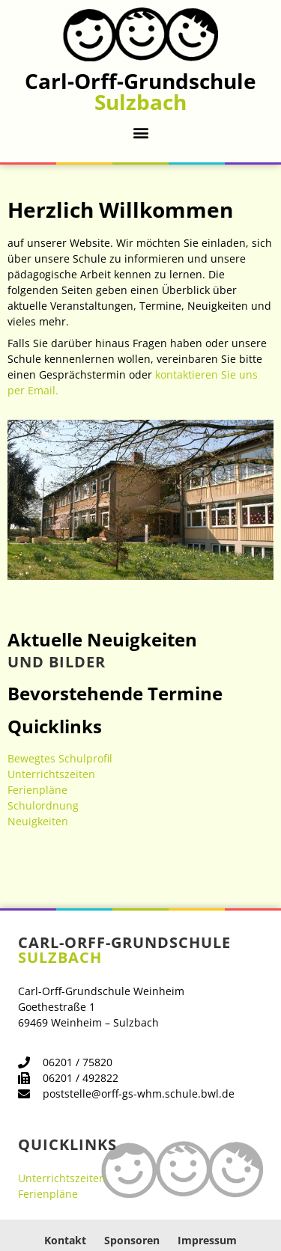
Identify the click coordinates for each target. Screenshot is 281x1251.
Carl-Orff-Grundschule (140, 91)
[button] (140, 132)
